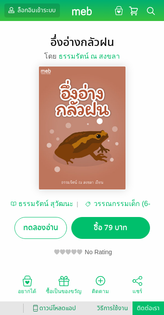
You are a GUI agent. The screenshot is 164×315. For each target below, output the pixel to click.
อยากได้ (27, 284)
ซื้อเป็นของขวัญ (63, 284)
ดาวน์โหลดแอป (53, 308)
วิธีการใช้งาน (112, 308)
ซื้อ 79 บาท (110, 228)
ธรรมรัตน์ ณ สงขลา (89, 56)
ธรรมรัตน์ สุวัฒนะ (45, 203)
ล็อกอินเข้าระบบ (31, 10)
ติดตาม (100, 284)
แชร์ (137, 284)
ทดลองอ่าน (40, 228)
